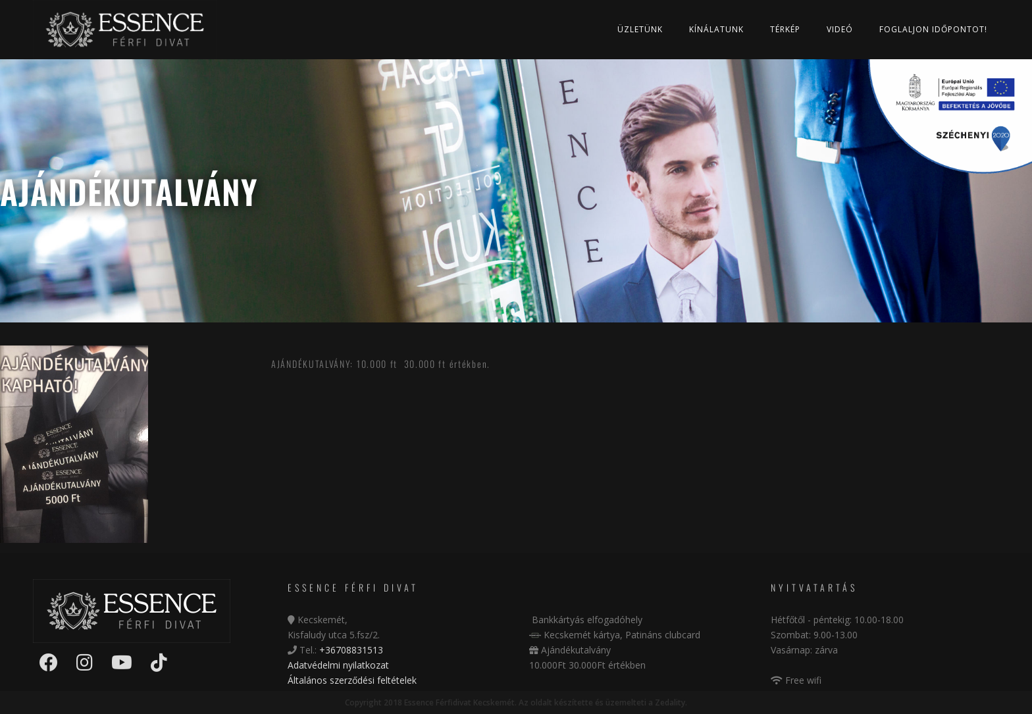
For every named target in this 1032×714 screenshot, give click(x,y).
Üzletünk (640, 29)
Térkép (785, 29)
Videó (840, 29)
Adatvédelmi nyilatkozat (338, 665)
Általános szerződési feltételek (352, 680)
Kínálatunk (716, 29)
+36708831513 (351, 650)
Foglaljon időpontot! (933, 29)
